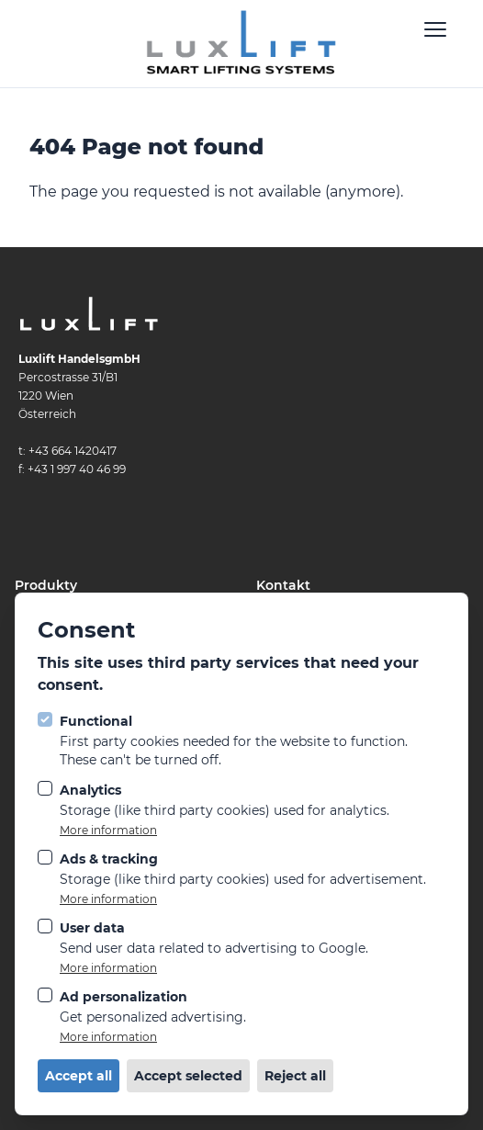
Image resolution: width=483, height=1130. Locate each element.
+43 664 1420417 (72, 451)
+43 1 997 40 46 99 (77, 469)
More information (108, 830)
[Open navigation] (435, 29)
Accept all (78, 1076)
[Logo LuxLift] (241, 44)
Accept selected (188, 1076)
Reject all (295, 1076)
